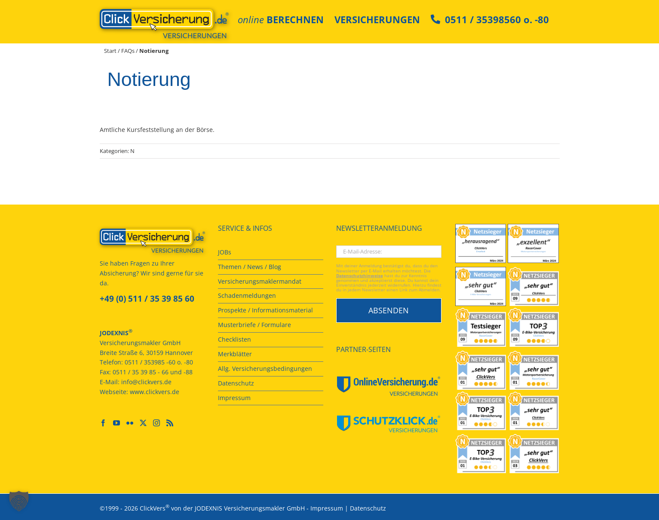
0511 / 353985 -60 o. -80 (159, 362)
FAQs (128, 51)
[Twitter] (143, 422)
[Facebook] (103, 422)
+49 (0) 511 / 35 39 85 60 (147, 298)
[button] (19, 501)
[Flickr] (129, 422)
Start (110, 51)
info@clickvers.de (146, 382)
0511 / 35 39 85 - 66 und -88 (153, 372)
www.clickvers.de (154, 392)
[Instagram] (156, 422)
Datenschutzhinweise (359, 275)
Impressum (326, 508)
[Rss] (169, 422)
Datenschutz (368, 508)
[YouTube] (116, 422)
